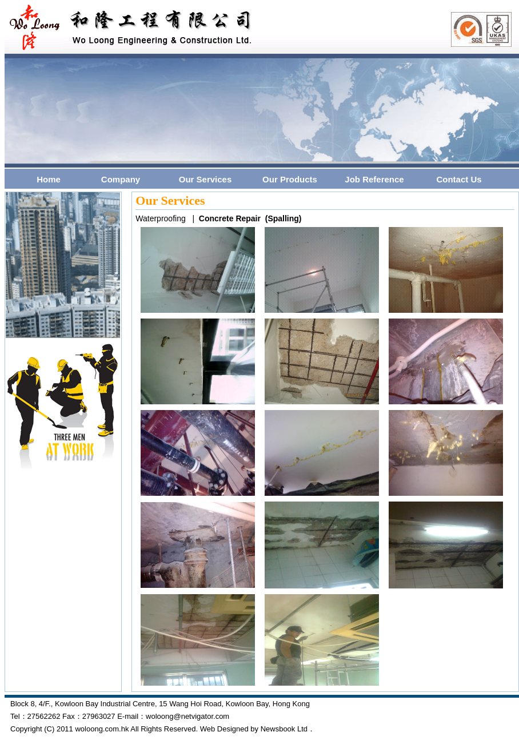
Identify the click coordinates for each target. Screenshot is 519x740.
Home (49, 179)
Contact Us (458, 179)
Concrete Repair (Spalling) (250, 218)
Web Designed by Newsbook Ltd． (257, 729)
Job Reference (374, 179)
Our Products (289, 179)
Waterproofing (160, 218)
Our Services (205, 179)
